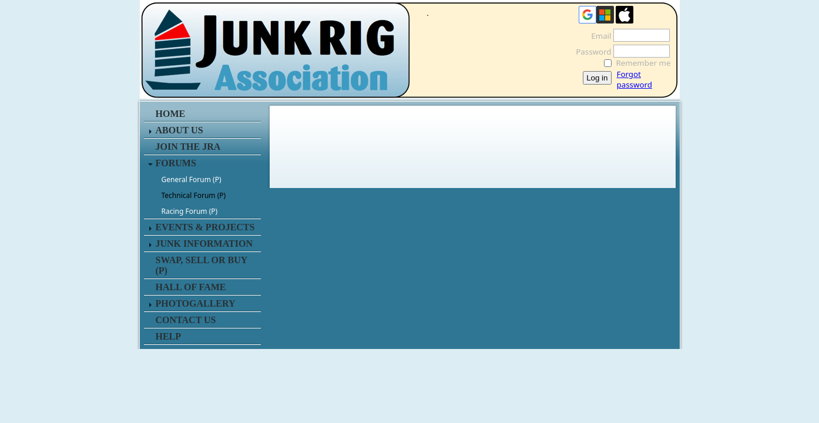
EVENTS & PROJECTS (205, 227)
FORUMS (176, 163)
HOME (171, 114)
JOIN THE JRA (188, 147)
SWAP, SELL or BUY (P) (201, 265)
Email (598, 36)
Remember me (643, 63)
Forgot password (634, 79)
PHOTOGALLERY (196, 303)
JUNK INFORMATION (204, 244)
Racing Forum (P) (190, 211)
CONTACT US (186, 320)
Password (590, 51)
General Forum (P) (191, 179)
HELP (169, 336)
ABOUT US (179, 130)
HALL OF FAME (191, 287)
